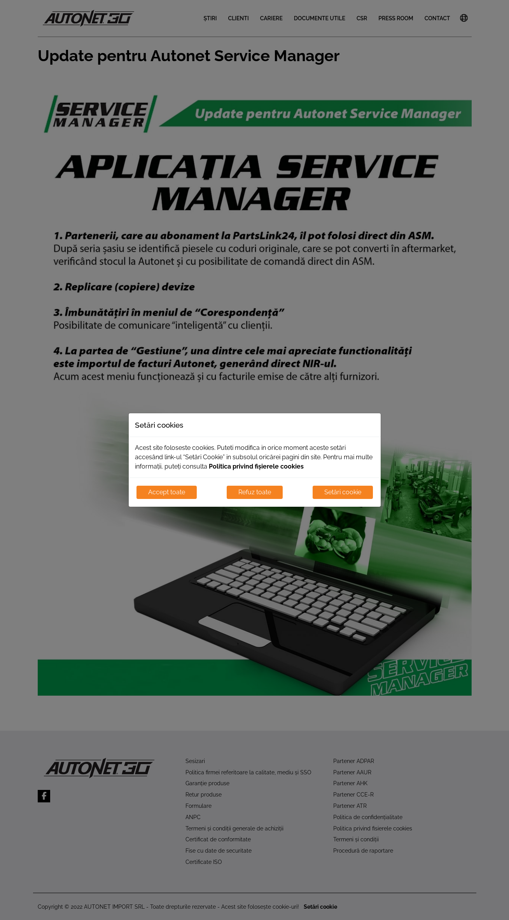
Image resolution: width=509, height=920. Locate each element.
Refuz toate (254, 492)
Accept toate (166, 492)
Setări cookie (342, 492)
